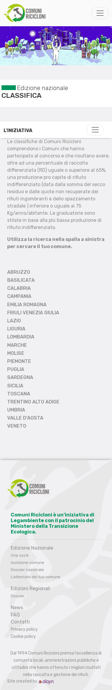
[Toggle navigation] (100, 13)
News (17, 607)
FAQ (15, 615)
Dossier (18, 596)
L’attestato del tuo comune (35, 577)
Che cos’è (20, 555)
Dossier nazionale (27, 569)
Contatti (20, 622)
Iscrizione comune (27, 562)
